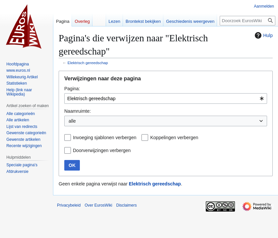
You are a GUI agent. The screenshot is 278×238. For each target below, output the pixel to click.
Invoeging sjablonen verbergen (104, 137)
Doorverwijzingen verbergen (102, 150)
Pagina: (72, 88)
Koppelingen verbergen (174, 137)
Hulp (263, 35)
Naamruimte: (77, 111)
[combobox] (165, 98)
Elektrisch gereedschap (88, 62)
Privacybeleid (69, 205)
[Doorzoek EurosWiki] (247, 20)
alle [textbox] (72, 121)
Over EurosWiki (98, 205)
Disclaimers (126, 205)
